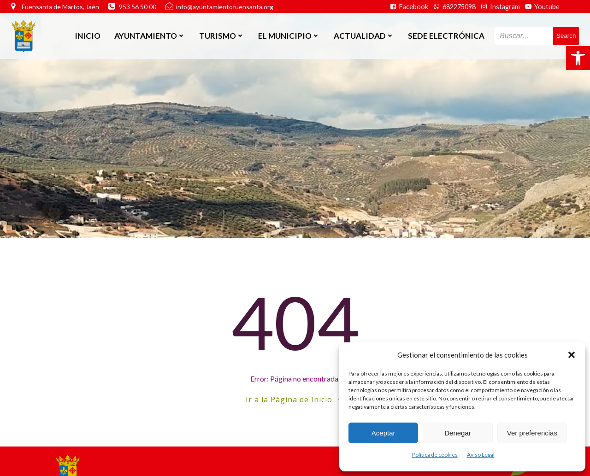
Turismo (221, 36)
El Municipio (289, 36)
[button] (578, 58)
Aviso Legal (481, 454)
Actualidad (364, 36)
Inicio (87, 36)
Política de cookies (435, 454)
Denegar (457, 433)
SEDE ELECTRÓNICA (446, 36)
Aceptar (383, 433)
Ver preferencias (532, 433)
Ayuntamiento (149, 36)
